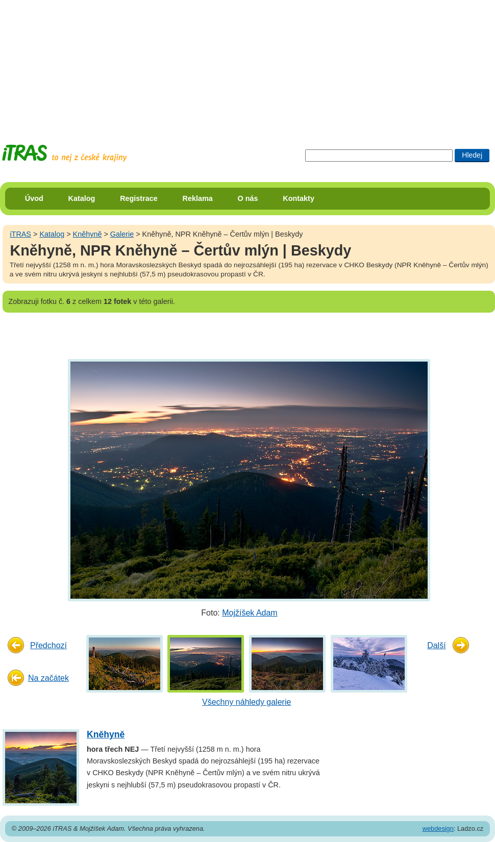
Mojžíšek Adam (249, 612)
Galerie (122, 234)
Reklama (198, 198)
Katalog (81, 198)
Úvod (34, 198)
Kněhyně (87, 234)
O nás (248, 198)
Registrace (139, 198)
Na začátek (48, 678)
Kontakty (298, 198)
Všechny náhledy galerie (246, 702)
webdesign (438, 828)
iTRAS (20, 234)
